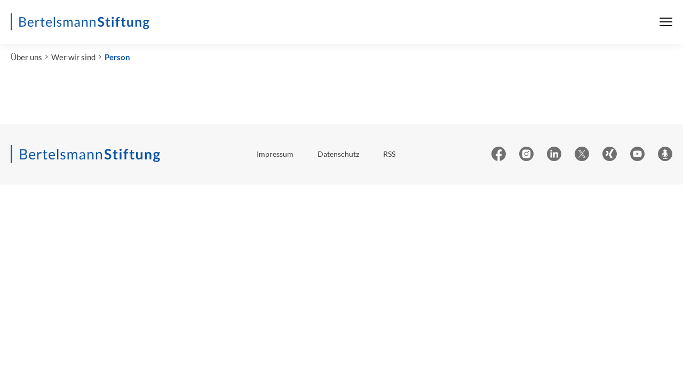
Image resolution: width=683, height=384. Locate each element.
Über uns (26, 57)
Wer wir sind (73, 57)
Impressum (275, 153)
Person (117, 57)
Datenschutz (338, 153)
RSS (389, 153)
